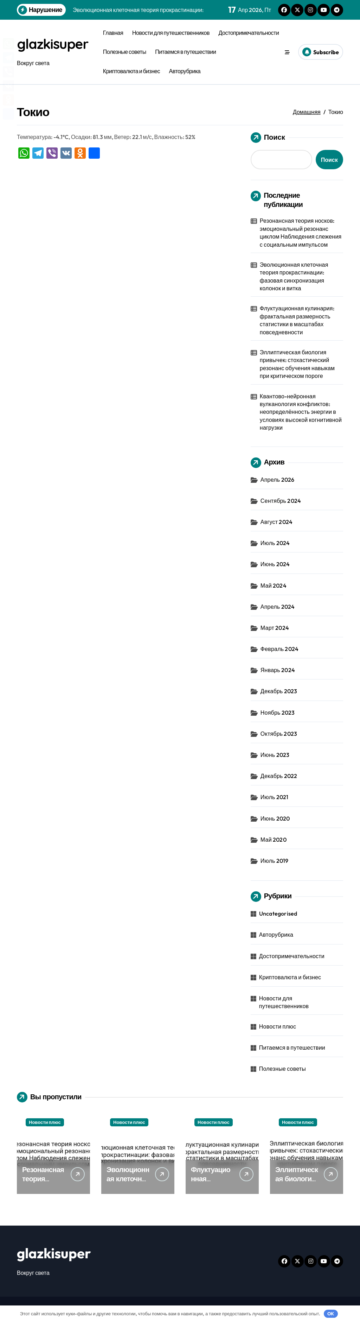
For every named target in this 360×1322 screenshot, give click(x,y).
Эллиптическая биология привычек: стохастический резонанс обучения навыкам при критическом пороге (297, 364)
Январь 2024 (278, 669)
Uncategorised (278, 913)
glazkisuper (53, 44)
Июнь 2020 (275, 818)
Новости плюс (277, 1026)
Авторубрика (185, 71)
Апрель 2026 (277, 479)
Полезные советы (124, 51)
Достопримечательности (249, 32)
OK (330, 1313)
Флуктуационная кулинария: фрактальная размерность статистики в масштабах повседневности (297, 320)
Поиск (268, 137)
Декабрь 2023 (279, 691)
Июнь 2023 (275, 754)
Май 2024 (274, 585)
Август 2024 (276, 521)
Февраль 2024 (279, 648)
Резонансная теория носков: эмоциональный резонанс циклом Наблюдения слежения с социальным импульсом (301, 232)
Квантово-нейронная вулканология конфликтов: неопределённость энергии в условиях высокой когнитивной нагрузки (301, 412)
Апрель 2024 (278, 606)
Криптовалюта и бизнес (131, 71)
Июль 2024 (275, 542)
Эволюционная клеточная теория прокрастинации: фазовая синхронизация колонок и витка (294, 276)
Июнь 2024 (275, 564)
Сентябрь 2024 (281, 500)
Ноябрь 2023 (278, 712)
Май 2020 (274, 839)
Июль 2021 (275, 797)
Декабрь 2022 (279, 775)
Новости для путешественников (171, 32)
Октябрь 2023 (279, 733)
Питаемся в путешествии (185, 51)
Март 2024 (275, 627)
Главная (113, 32)
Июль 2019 (275, 860)
